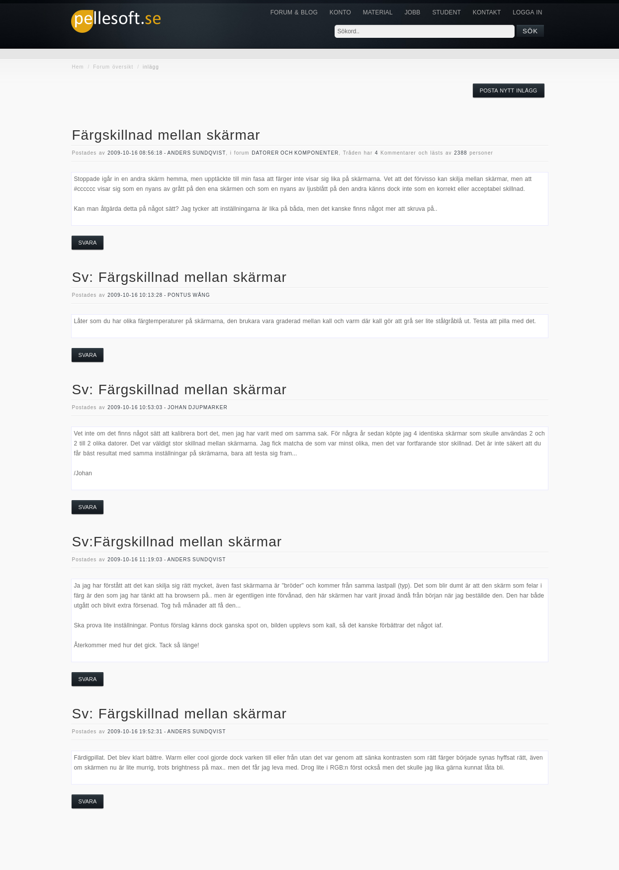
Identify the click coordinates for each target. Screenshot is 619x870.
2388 (460, 153)
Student (446, 12)
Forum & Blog (294, 12)
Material (378, 12)
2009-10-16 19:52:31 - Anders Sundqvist (166, 731)
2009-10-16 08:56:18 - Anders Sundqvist (166, 153)
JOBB (413, 12)
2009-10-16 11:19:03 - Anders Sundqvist (166, 559)
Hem (78, 67)
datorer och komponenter (295, 153)
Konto (340, 12)
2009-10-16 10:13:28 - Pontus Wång (158, 295)
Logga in (527, 12)
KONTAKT (487, 12)
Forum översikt (113, 67)
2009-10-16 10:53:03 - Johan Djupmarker (167, 407)
